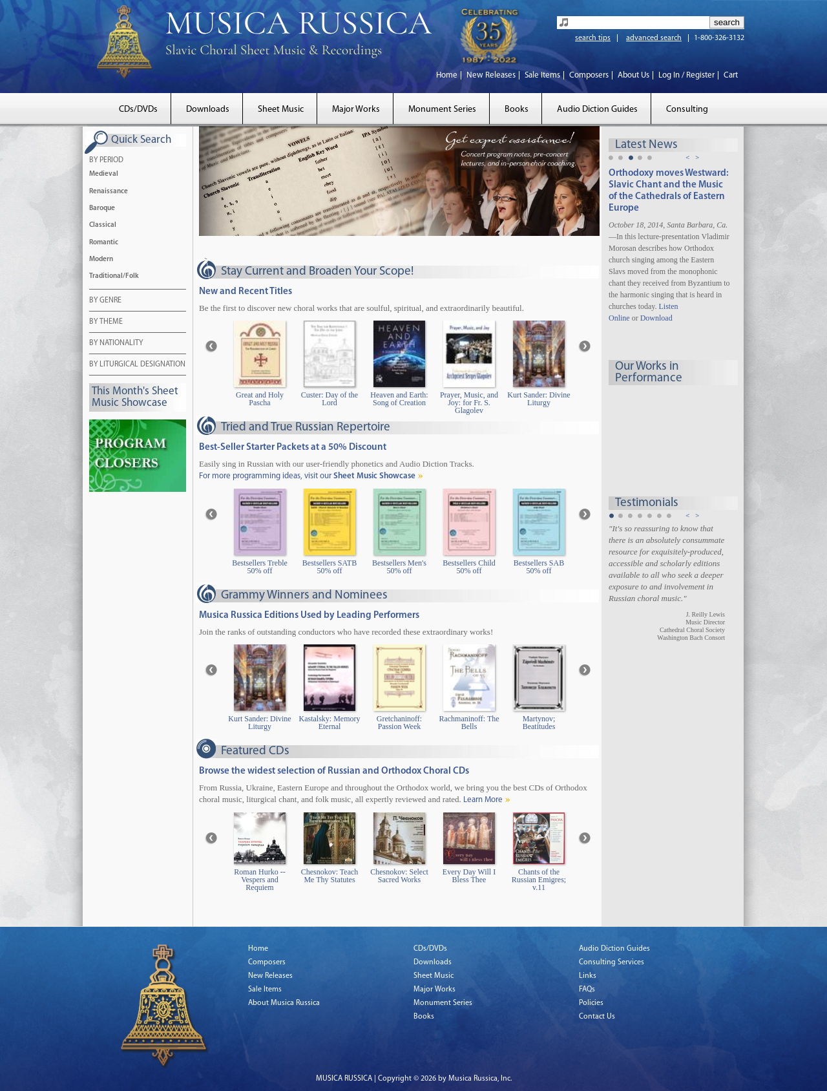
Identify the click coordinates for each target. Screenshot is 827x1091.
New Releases (491, 75)
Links (587, 976)
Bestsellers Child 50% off (469, 567)
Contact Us (597, 1017)
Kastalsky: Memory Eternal (330, 723)
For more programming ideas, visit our (307, 476)
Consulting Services (611, 962)
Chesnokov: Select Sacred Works (399, 876)
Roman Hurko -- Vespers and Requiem (259, 880)
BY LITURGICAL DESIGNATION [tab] (137, 365)
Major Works (356, 109)
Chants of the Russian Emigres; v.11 (539, 880)
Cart (731, 75)
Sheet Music (281, 109)
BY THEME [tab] (106, 322)
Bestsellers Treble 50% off (260, 567)
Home (446, 75)
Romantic (103, 242)
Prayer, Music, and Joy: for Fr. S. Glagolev (469, 403)
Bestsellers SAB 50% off (539, 567)
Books (517, 109)
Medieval (103, 174)
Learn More (483, 800)
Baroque (102, 208)
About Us (633, 75)
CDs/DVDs (138, 109)
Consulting (687, 109)
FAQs (587, 989)
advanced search (654, 38)
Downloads (207, 109)
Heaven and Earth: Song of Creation (399, 399)
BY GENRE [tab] (105, 301)
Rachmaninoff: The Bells (469, 723)
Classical (102, 225)
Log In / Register (686, 75)
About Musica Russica (284, 1003)
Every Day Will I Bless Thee (469, 876)
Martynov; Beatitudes (539, 723)
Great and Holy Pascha (260, 399)
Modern (101, 259)
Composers (589, 75)
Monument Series (442, 109)
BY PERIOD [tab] (106, 161)
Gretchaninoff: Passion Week (399, 723)
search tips (593, 38)
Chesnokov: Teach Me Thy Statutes (330, 876)
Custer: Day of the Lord (329, 399)
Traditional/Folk (114, 276)
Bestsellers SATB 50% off (329, 567)
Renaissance (108, 191)
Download (656, 318)
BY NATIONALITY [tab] (116, 344)
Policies (591, 1003)
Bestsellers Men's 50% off (399, 567)
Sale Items (542, 75)
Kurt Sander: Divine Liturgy (538, 399)
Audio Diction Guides (597, 109)
